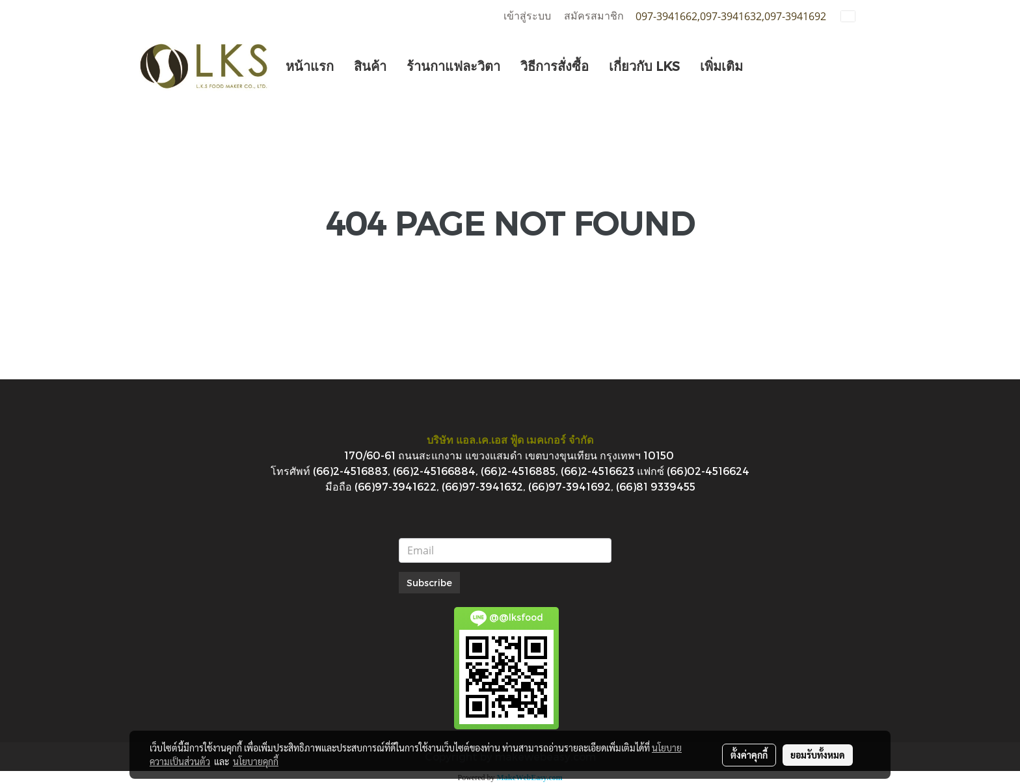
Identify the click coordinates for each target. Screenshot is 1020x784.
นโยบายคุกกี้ (255, 761)
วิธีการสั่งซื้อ (554, 66)
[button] (764, 66)
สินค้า (370, 66)
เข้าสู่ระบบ (527, 15)
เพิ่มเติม (721, 66)
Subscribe (429, 582)
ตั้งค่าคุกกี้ (749, 755)
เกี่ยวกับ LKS (644, 66)
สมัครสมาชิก (594, 15)
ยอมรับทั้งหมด (817, 755)
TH (856, 15)
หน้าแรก (310, 66)
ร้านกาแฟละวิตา (453, 66)
